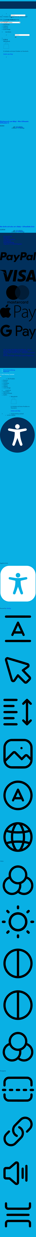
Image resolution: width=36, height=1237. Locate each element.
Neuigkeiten (6, 238)
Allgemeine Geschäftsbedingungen (12, 244)
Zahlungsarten (7, 241)
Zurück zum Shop (8, 54)
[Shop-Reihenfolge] (10, 22)
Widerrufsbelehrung (8, 242)
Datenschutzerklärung (9, 370)
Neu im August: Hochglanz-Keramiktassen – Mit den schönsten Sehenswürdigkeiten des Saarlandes (17, 350)
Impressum (6, 371)
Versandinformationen (9, 239)
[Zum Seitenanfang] (0, 376)
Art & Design (6, 29)
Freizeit (5, 381)
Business (5, 21)
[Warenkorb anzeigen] (5, 395)
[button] (5, 40)
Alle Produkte (11, 378)
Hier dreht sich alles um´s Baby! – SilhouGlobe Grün (17, 226)
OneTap (9, 608)
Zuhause (5, 28)
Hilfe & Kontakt (7, 8)
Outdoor (5, 26)
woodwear (7, 32)
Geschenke (6, 24)
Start (1, 16)
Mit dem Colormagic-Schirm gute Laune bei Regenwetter (18, 355)
